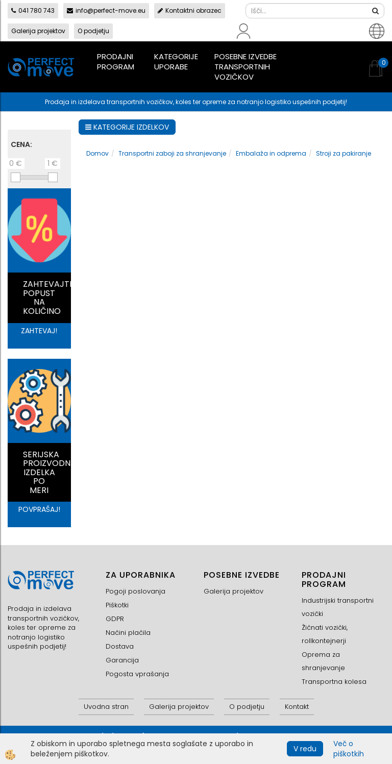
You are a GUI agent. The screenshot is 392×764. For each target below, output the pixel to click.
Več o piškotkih (348, 748)
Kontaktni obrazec (190, 10)
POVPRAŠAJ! (39, 509)
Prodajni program (115, 61)
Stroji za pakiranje (343, 153)
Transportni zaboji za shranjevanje (172, 153)
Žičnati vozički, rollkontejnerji (325, 634)
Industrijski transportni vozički (338, 607)
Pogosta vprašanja (137, 674)
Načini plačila (128, 632)
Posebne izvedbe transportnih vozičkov (245, 66)
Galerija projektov (38, 31)
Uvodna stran (106, 706)
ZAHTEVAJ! (39, 331)
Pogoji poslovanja (135, 591)
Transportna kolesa (334, 681)
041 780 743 (33, 10)
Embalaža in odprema (271, 153)
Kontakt (297, 706)
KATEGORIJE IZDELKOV (127, 127)
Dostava (120, 646)
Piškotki (117, 605)
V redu (304, 749)
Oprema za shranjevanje (323, 661)
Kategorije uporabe (176, 61)
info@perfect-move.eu (106, 10)
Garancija (122, 660)
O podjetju (93, 31)
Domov (97, 153)
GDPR (115, 619)
